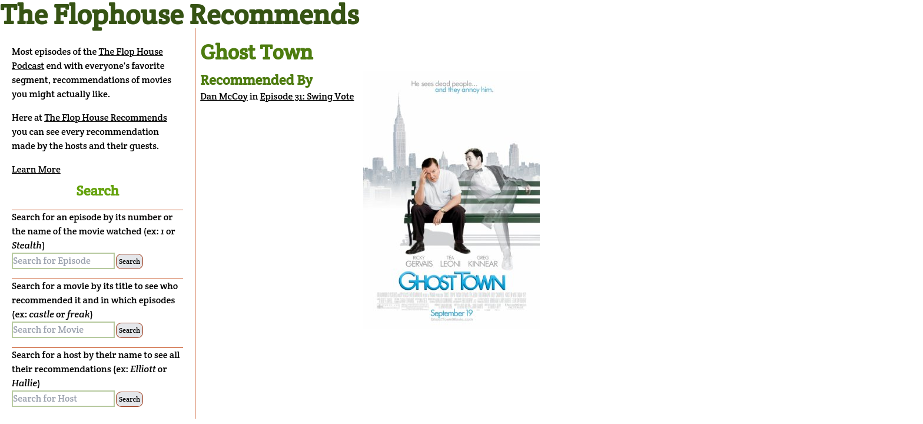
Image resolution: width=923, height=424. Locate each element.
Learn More (36, 169)
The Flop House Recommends (105, 117)
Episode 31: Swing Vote (307, 96)
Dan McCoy (224, 96)
